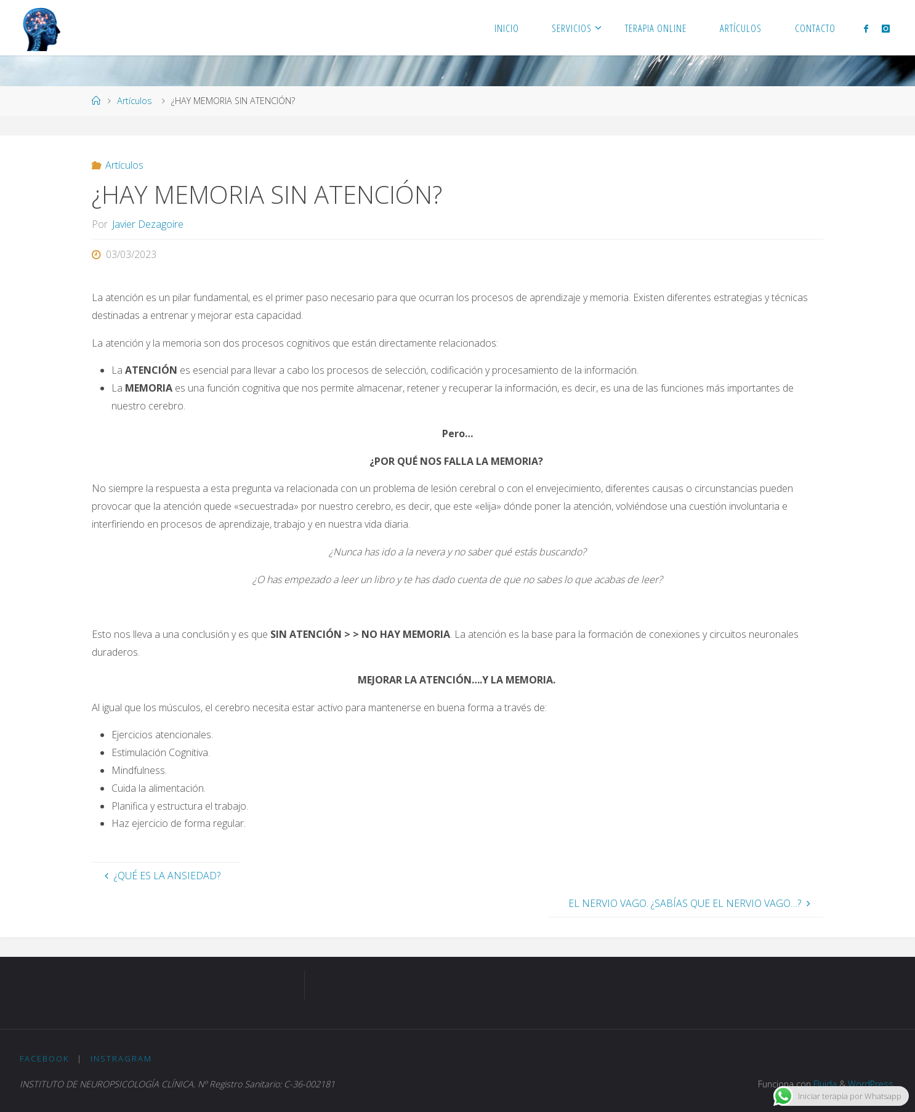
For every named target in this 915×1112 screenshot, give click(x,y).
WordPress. (871, 1084)
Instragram (121, 1058)
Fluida (824, 1084)
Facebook (44, 1058)
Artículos (134, 101)
